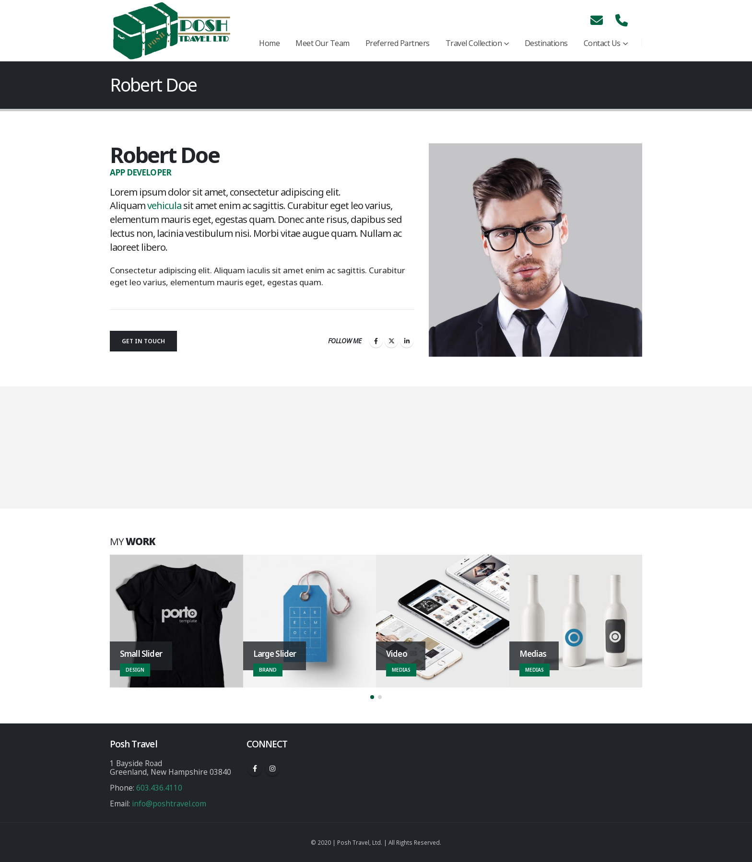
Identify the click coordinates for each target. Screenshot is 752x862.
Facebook (376, 341)
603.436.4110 (159, 787)
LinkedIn (406, 341)
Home (269, 43)
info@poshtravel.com (169, 803)
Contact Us (602, 43)
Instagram (272, 768)
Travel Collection (474, 43)
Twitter (391, 341)
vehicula (164, 205)
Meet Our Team (322, 43)
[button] (372, 697)
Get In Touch (143, 341)
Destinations (546, 43)
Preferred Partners (397, 43)
